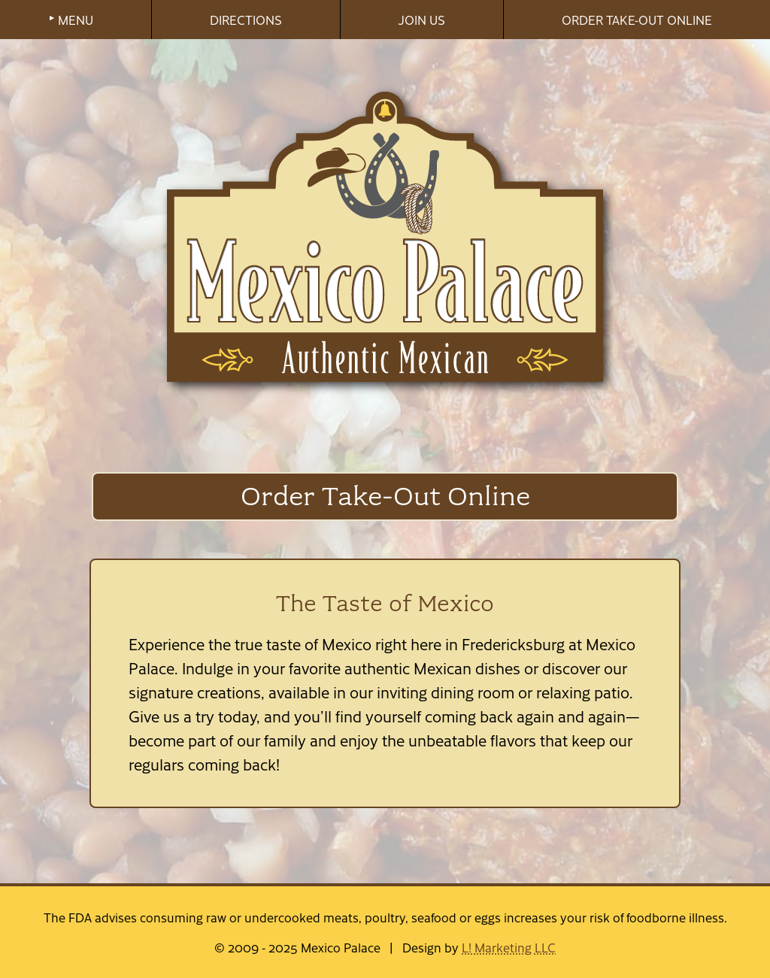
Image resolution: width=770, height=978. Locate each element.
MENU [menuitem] (75, 19)
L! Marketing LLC (509, 947)
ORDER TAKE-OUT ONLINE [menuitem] (637, 19)
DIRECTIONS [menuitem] (246, 19)
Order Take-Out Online (385, 496)
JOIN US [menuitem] (421, 19)
